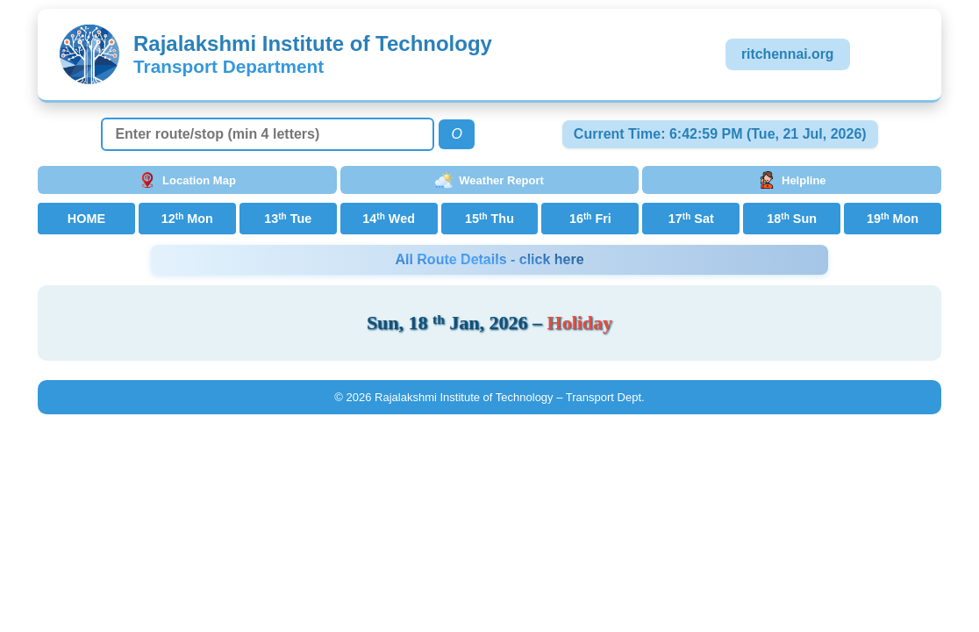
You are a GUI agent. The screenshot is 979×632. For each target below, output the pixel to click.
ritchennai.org (787, 54)
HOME (86, 219)
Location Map (187, 180)
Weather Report (489, 180)
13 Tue (287, 219)
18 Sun (792, 219)
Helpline (792, 180)
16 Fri (590, 219)
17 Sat (691, 219)
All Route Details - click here (489, 259)
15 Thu (489, 219)
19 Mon (892, 219)
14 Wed (388, 219)
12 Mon (187, 219)
